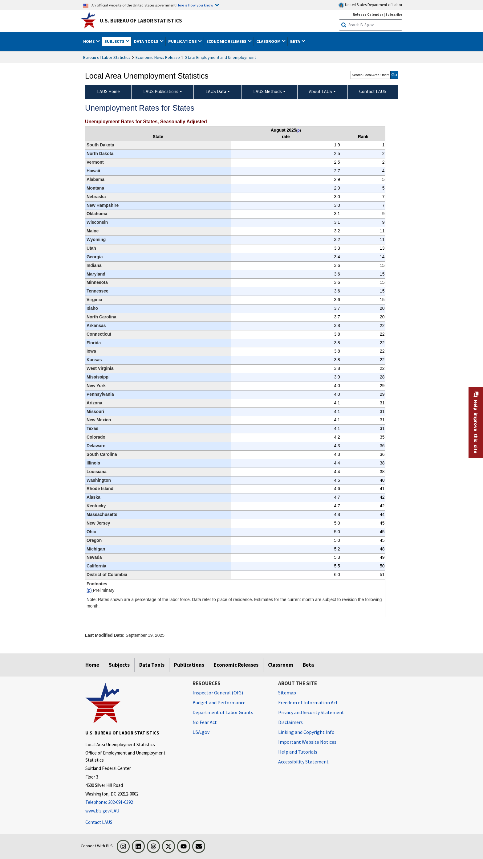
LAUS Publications (160, 91)
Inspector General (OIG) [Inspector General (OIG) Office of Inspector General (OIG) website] (218, 692)
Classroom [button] (269, 41)
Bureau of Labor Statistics (106, 57)
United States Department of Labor (370, 5)
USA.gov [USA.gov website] (201, 732)
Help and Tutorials (297, 752)
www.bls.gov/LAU (102, 811)
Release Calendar (368, 14)
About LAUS (320, 91)
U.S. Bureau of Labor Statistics (141, 20)
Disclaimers (290, 722)
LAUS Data (215, 91)
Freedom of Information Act (308, 702)
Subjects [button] (114, 41)
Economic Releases (236, 664)
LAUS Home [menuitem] (108, 91)
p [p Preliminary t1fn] (298, 130)
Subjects (119, 664)
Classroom (280, 664)
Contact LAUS (98, 822)
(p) (90, 590)
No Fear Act (205, 722)
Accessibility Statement (303, 762)
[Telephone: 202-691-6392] (134, 802)
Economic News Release (158, 57)
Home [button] (89, 41)
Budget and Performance (219, 702)
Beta (308, 664)
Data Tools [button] (146, 41)
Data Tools (151, 664)
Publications (189, 664)
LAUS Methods (267, 91)
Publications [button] (183, 41)
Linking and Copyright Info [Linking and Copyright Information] (306, 732)
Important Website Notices (307, 742)
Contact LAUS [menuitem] (372, 91)
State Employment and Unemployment (220, 57)
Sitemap (287, 692)
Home (92, 664)
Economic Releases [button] (226, 41)
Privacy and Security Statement (311, 712)
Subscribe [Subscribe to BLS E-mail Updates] (393, 14)
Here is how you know (195, 4)
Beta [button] (295, 41)
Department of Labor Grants (223, 712)
